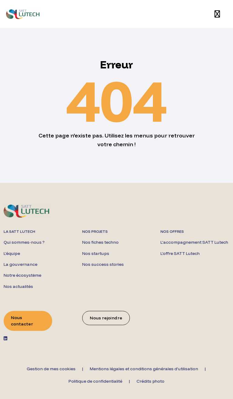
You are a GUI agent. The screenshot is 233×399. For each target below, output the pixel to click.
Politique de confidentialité (95, 381)
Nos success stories (103, 264)
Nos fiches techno (100, 242)
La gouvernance (20, 264)
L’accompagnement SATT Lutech (194, 242)
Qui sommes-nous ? (24, 242)
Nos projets (95, 231)
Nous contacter (22, 321)
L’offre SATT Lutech (180, 253)
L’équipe (12, 253)
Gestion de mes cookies (51, 368)
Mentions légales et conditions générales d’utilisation (144, 368)
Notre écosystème (22, 275)
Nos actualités (18, 286)
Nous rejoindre (106, 318)
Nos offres (172, 231)
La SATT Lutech (19, 231)
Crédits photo (150, 381)
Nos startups (95, 253)
